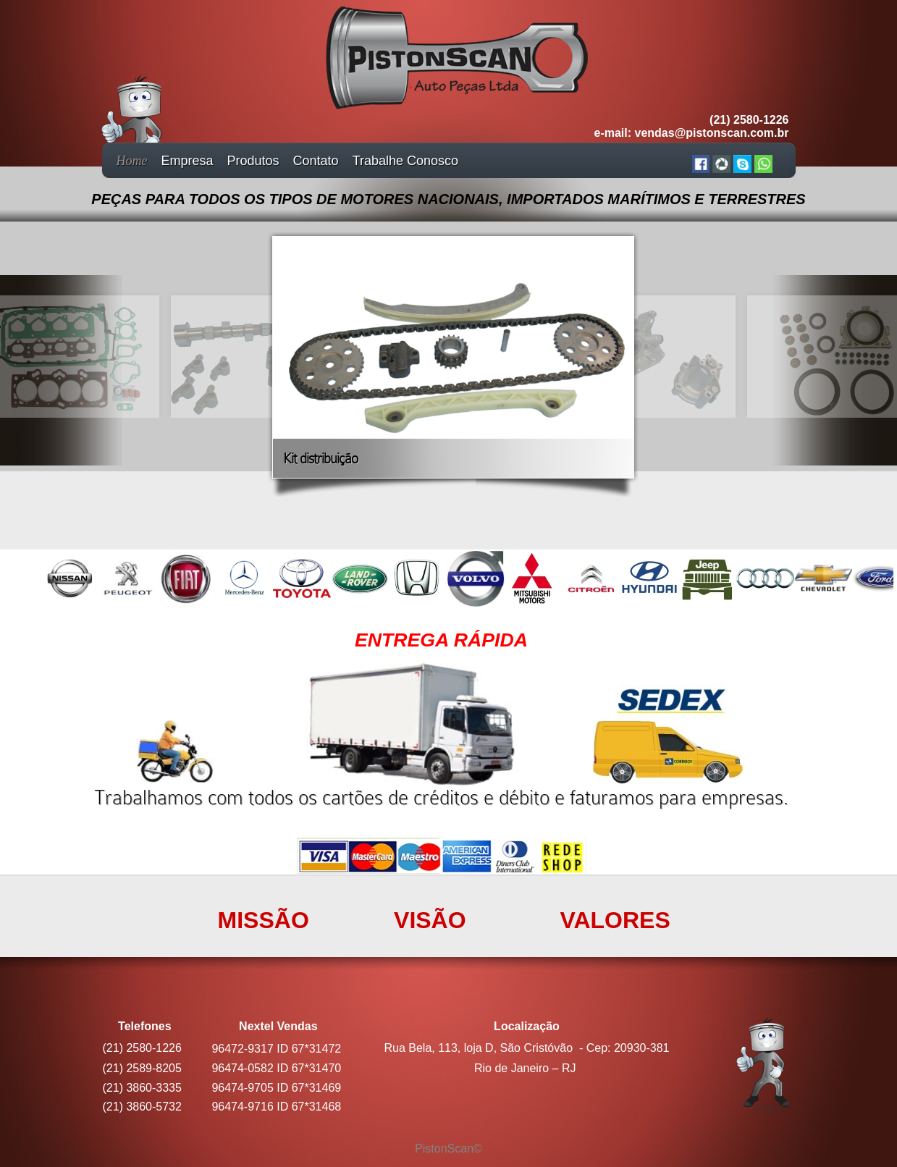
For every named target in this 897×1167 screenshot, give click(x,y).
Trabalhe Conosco (405, 160)
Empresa (187, 160)
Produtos (253, 160)
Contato (316, 160)
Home (132, 160)
